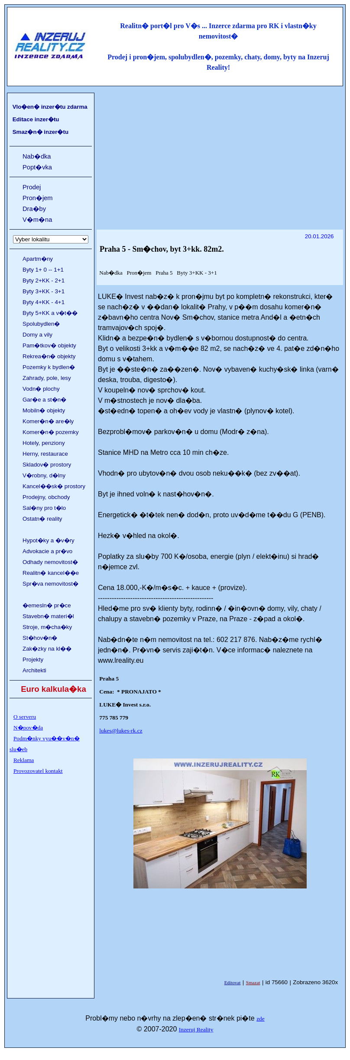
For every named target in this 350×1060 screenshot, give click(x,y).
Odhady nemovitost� (50, 562)
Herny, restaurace (45, 454)
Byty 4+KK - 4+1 (44, 302)
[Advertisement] (220, 154)
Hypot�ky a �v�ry (49, 540)
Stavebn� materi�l (48, 616)
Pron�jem (38, 197)
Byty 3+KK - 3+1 (44, 291)
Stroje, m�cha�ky (47, 627)
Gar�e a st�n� (44, 399)
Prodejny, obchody (46, 497)
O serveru (24, 716)
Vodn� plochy (41, 389)
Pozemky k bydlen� (49, 367)
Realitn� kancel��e (51, 573)
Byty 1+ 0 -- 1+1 (43, 269)
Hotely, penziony (44, 443)
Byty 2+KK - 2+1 (44, 280)
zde (260, 1018)
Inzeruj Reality (196, 1029)
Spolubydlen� (41, 324)
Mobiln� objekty (44, 410)
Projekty (33, 659)
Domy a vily (37, 334)
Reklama (23, 760)
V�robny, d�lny (44, 475)
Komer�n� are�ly (48, 421)
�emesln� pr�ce (47, 605)
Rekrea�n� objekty (49, 356)
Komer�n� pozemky (51, 432)
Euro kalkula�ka (53, 689)
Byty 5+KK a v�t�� (50, 313)
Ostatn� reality (42, 518)
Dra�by (34, 208)
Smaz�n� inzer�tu (40, 132)
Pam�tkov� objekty (49, 345)
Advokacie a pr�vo (47, 551)
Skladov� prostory (47, 464)
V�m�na (37, 219)
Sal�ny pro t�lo (44, 508)
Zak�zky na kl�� (47, 648)
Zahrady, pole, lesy (47, 378)
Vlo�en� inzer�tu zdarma (50, 107)
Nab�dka (37, 156)
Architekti (34, 670)
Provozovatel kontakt (38, 771)
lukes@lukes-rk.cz (120, 730)
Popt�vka (37, 167)
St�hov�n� (40, 638)
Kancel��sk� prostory (54, 486)
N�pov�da (28, 727)
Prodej (32, 187)
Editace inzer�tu (36, 119)
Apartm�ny (38, 259)
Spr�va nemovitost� (50, 583)
